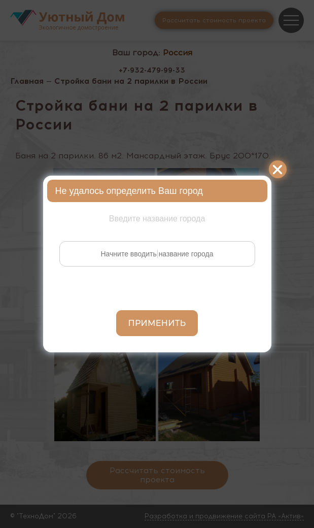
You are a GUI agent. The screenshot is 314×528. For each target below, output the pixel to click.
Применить (157, 323)
